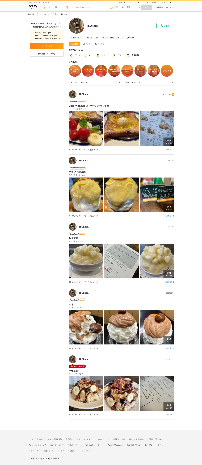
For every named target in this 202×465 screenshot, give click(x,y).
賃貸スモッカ (49, 451)
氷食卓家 (73, 238)
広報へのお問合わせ (136, 439)
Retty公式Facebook (115, 445)
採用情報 (148, 445)
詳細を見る (169, 149)
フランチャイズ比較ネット (68, 451)
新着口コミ (155, 2)
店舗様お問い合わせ (155, 439)
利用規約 (69, 439)
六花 (71, 304)
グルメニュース (167, 2)
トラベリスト (87, 451)
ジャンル (139, 2)
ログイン (169, 7)
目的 (146, 2)
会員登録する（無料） (47, 54)
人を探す (120, 2)
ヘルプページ (161, 445)
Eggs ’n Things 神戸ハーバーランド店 (89, 106)
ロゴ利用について (57, 445)
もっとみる (168, 141)
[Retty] (32, 7)
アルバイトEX (34, 451)
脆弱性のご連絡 (119, 439)
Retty (31, 439)
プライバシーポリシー (85, 439)
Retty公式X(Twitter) (134, 445)
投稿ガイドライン (74, 445)
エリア (130, 2)
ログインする (46, 46)
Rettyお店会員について (37, 445)
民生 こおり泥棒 (77, 172)
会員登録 (159, 7)
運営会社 (40, 439)
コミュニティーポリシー (94, 445)
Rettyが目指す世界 (55, 439)
